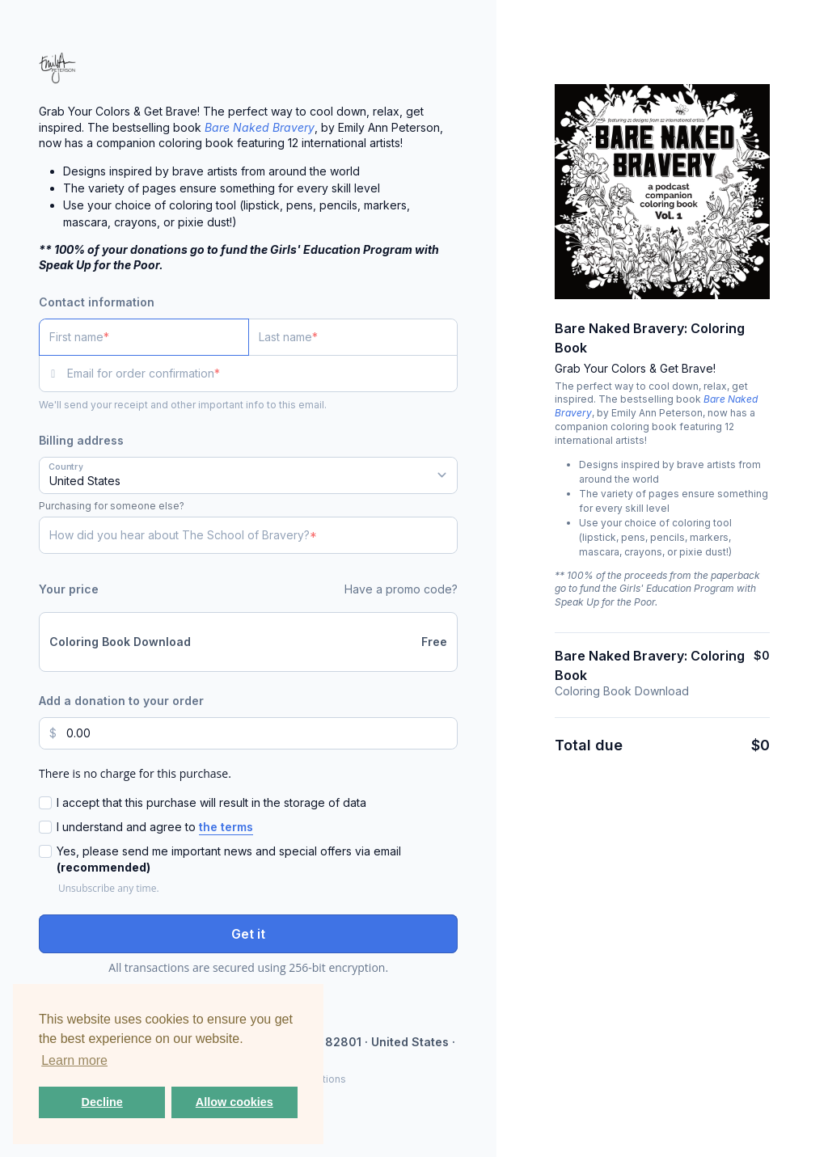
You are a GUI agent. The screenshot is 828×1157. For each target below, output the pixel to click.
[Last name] (353, 337)
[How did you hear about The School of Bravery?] (248, 535)
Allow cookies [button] (234, 1102)
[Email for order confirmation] (262, 373)
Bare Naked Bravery (260, 127)
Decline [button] (102, 1102)
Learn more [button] (74, 1060)
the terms (226, 827)
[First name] (144, 337)
